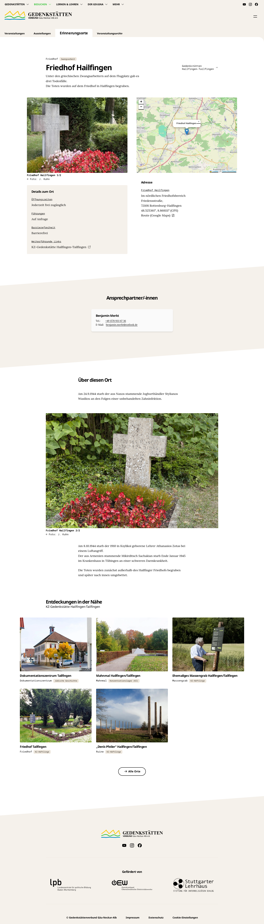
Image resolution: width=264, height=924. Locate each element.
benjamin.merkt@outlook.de (122, 324)
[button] (255, 16)
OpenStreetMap (229, 171)
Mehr (118, 4)
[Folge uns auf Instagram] (250, 4)
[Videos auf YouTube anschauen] (244, 4)
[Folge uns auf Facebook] (256, 4)
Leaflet (214, 171)
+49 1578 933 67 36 (115, 320)
